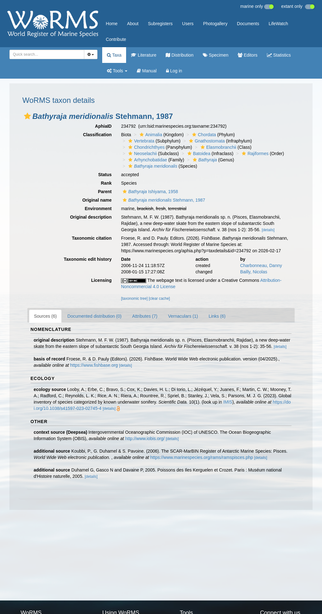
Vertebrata (140, 140)
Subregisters (160, 23)
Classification (97, 134)
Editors (247, 55)
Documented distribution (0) (94, 316)
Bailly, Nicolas (253, 271)
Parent (105, 191)
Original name (97, 200)
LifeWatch (278, 23)
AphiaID (103, 126)
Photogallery (215, 23)
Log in (174, 70)
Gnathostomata (206, 140)
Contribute (116, 39)
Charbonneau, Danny (261, 265)
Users (188, 23)
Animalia (150, 134)
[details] (268, 230)
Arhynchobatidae (147, 159)
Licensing (101, 280)
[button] (27, 116)
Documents (248, 23)
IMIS (227, 402)
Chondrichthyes (145, 147)
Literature (143, 55)
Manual (147, 70)
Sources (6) (45, 316)
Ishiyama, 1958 (149, 191)
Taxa (114, 55)
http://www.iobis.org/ (144, 438)
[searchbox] (45, 54)
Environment (98, 208)
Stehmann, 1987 (163, 200)
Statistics (279, 55)
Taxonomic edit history (88, 259)
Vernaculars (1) (183, 316)
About (133, 23)
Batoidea (198, 153)
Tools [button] (117, 70)
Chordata (203, 134)
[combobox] (46, 54)
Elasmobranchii (217, 147)
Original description (91, 217)
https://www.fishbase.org (94, 365)
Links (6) (216, 316)
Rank (106, 183)
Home (112, 23)
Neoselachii (142, 153)
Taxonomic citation (92, 238)
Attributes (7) (144, 316)
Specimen (215, 55)
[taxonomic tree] (134, 298)
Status (105, 174)
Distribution (179, 55)
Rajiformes (254, 153)
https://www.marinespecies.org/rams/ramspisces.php (201, 457)
